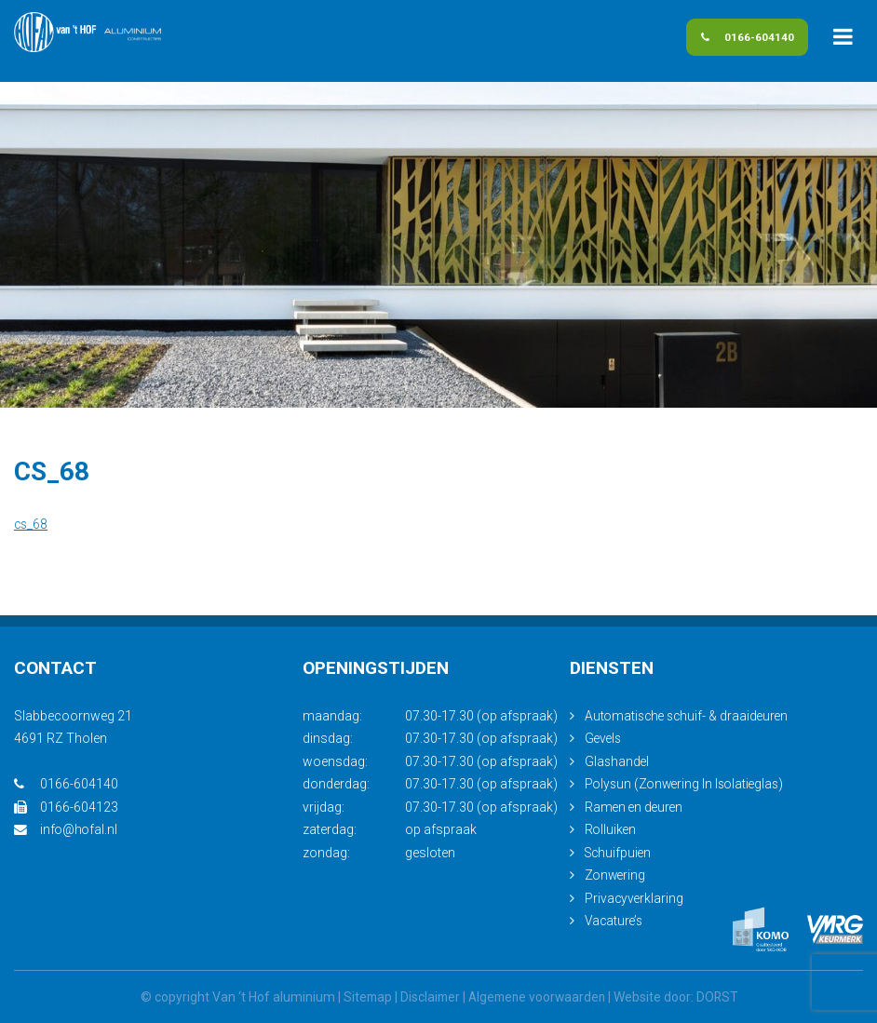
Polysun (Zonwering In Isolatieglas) (688, 783)
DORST (721, 996)
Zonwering (616, 875)
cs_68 (31, 524)
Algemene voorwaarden (537, 996)
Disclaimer (427, 996)
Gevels (604, 738)
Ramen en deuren (635, 807)
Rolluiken (611, 829)
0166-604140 (731, 40)
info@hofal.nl (66, 829)
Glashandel (618, 761)
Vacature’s (615, 920)
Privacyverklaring (635, 898)
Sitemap (363, 996)
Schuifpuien (619, 852)
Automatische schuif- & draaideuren (690, 715)
